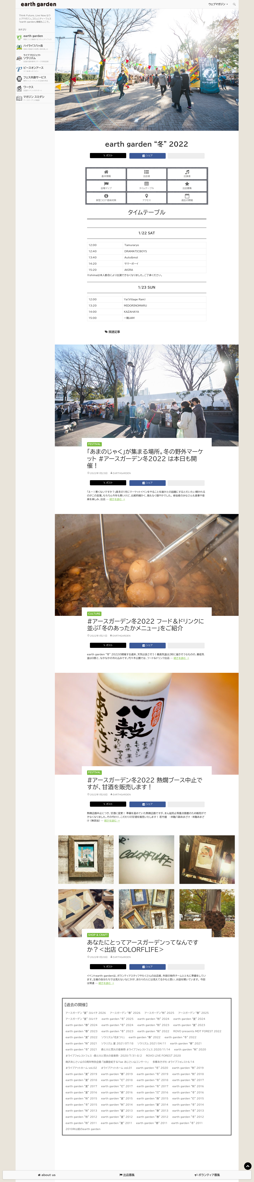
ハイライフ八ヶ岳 (39, 47)
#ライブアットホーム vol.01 (116, 1068)
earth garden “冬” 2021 (81, 1049)
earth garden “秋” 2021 (81, 1043)
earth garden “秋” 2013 (81, 1110)
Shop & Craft (98, 935)
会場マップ (106, 185)
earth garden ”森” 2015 (152, 1098)
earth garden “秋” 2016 (188, 1086)
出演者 (187, 173)
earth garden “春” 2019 (117, 1074)
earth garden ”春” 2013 (152, 1110)
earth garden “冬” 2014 (188, 1104)
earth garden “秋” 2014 (117, 1104)
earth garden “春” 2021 (186, 1043)
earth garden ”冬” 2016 (188, 1092)
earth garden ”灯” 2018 (117, 1080)
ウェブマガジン (217, 4)
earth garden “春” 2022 (145, 1037)
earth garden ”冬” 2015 (81, 1104)
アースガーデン (38, 4)
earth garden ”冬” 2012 (188, 1117)
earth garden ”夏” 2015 (117, 1098)
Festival (94, 444)
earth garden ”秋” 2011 (81, 1123)
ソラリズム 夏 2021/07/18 (117, 1043)
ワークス (39, 89)
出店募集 (187, 185)
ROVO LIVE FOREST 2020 (163, 1055)
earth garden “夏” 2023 (189, 1025)
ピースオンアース (39, 69)
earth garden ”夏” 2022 (82, 1037)
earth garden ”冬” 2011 (187, 1123)
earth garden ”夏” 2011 (116, 1123)
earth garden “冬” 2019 (152, 1074)
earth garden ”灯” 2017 (117, 1086)
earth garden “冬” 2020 (152, 1068)
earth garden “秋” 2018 (188, 1074)
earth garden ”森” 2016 (117, 1092)
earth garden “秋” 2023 (153, 1025)
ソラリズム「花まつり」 (113, 1037)
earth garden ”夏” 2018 (81, 1080)
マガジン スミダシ (39, 98)
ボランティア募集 (207, 1175)
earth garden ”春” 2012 (152, 1117)
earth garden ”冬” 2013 (188, 1110)
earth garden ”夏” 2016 (81, 1092)
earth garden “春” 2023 (82, 1031)
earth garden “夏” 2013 (117, 1110)
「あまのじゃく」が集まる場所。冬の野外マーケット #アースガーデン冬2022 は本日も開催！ (145, 459)
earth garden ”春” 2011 (151, 1123)
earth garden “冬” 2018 (152, 1080)
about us (46, 1175)
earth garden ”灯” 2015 (188, 1098)
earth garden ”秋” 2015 (81, 1098)
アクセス (146, 197)
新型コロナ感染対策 (106, 197)
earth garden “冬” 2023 (117, 1031)
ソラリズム (39, 58)
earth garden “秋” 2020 (190, 1049)
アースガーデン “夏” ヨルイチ (82, 1019)
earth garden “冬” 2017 (152, 1086)
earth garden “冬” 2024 (117, 1025)
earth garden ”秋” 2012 (81, 1117)
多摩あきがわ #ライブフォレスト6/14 (173, 1062)
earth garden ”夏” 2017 (81, 1086)
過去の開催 (187, 197)
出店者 (146, 173)
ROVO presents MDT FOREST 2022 (197, 1031)
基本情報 (106, 173)
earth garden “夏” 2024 (189, 1019)
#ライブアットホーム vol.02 (81, 1068)
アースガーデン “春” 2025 (193, 1013)
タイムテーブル (146, 185)
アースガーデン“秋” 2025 (159, 1013)
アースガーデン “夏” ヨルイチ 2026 (86, 1013)
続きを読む (117, 499)
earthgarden (122, 473)
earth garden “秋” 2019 (188, 1068)
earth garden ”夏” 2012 (117, 1117)
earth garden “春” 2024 (82, 1025)
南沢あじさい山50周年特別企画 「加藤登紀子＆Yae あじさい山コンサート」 (107, 1062)
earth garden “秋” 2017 (188, 1080)
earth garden (39, 38)
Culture (94, 614)
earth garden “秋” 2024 (153, 1019)
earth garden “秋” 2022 (153, 1031)
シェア (147, 156)
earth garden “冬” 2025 (117, 1019)
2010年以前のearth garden (83, 1129)
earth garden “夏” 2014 (152, 1104)
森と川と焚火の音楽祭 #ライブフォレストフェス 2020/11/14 (135, 1049)
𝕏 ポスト (108, 155)
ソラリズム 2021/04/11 (152, 1043)
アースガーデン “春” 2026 (125, 1013)
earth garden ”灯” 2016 (152, 1092)
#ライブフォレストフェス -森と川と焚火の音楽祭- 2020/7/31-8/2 (104, 1055)
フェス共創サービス (39, 79)
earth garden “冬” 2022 (180, 1037)
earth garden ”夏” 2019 (81, 1074)
